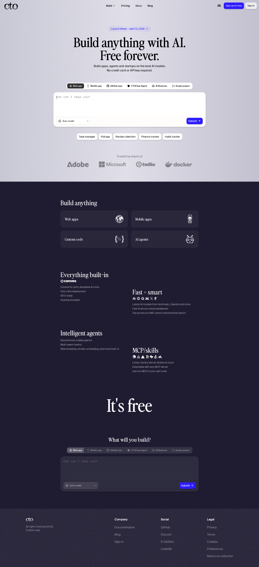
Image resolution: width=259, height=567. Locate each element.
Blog (150, 5)
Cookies (212, 542)
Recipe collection (125, 136)
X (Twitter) (167, 542)
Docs (139, 5)
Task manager (87, 136)
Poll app (105, 136)
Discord (166, 534)
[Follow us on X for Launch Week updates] (129, 29)
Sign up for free (234, 5)
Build (111, 5)
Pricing (125, 5)
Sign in (251, 5)
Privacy (212, 527)
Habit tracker (172, 136)
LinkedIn (166, 549)
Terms (211, 534)
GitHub (165, 527)
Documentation (125, 527)
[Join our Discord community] (219, 5)
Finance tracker (150, 136)
